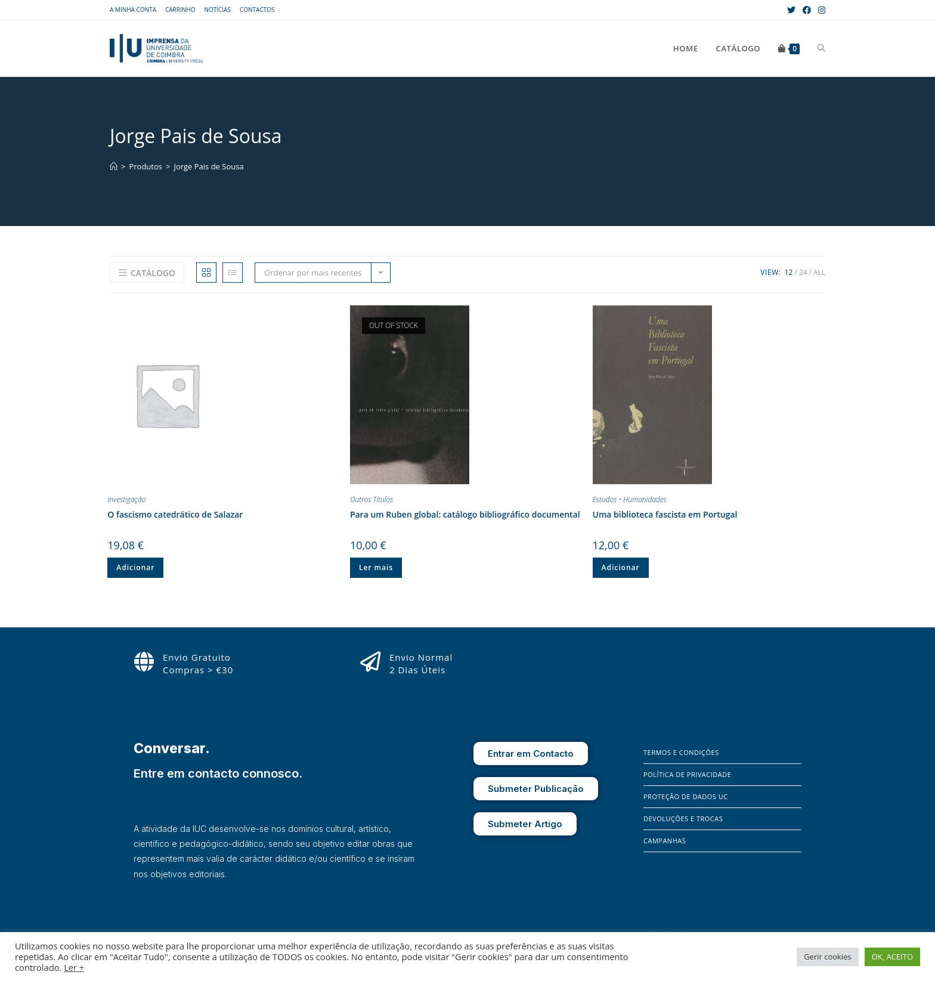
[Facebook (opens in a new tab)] (807, 10)
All (819, 272)
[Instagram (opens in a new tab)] (820, 10)
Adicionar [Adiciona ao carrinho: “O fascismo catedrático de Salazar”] (135, 567)
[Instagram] (669, 921)
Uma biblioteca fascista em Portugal (665, 514)
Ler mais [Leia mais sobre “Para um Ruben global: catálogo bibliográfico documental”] (376, 567)
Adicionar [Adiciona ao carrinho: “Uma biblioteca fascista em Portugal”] (621, 567)
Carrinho (180, 9)
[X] (687, 921)
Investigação (126, 499)
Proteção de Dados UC (685, 796)
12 (789, 272)
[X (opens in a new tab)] (791, 10)
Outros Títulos (372, 499)
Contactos (257, 9)
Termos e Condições (681, 752)
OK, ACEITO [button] (892, 956)
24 (803, 272)
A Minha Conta (133, 9)
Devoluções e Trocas (683, 818)
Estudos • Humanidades (630, 499)
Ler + (74, 967)
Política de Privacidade (687, 774)
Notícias (217, 9)
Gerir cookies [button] (828, 956)
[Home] (113, 166)
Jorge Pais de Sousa (208, 166)
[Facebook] (652, 921)
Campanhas (664, 840)
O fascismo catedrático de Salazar (175, 514)
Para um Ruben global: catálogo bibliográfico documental (465, 514)
